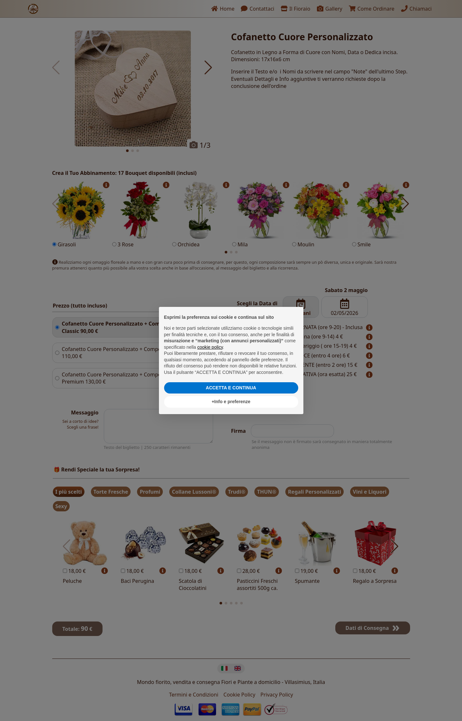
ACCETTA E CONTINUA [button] (231, 387)
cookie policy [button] (210, 347)
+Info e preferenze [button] (230, 401)
